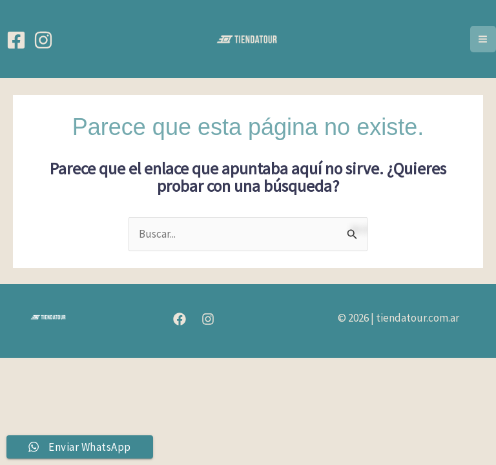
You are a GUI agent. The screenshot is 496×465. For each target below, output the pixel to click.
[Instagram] (43, 40)
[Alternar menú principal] (483, 39)
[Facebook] (16, 40)
